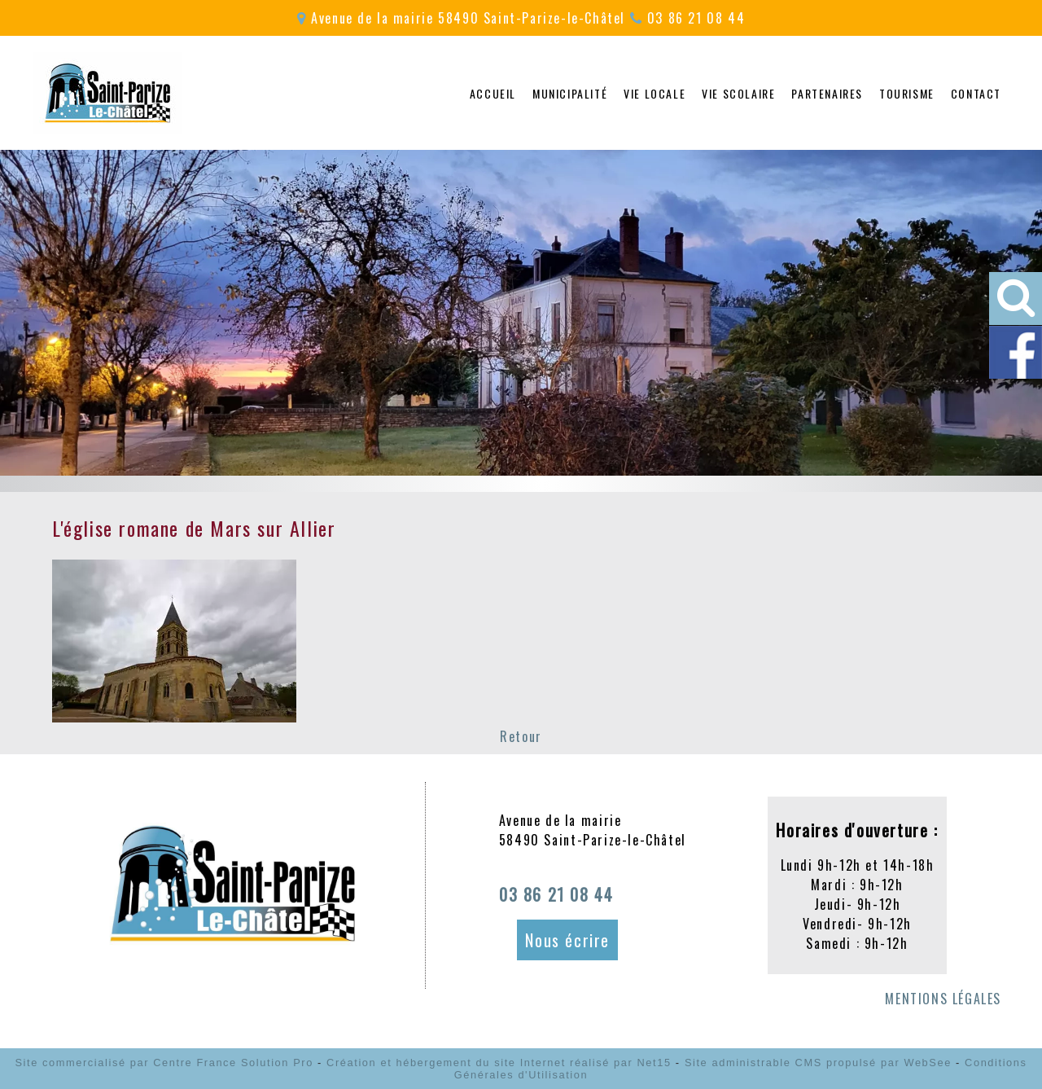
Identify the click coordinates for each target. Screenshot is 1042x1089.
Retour (521, 736)
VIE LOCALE (654, 93)
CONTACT (976, 93)
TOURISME (907, 93)
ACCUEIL (493, 93)
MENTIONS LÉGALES (943, 998)
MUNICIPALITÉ (569, 93)
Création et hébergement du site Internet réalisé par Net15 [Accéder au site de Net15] (499, 1062)
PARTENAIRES (827, 93)
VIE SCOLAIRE (738, 93)
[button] (1015, 298)
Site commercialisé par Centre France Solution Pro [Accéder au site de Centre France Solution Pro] (164, 1062)
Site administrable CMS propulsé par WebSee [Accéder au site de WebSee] (818, 1062)
